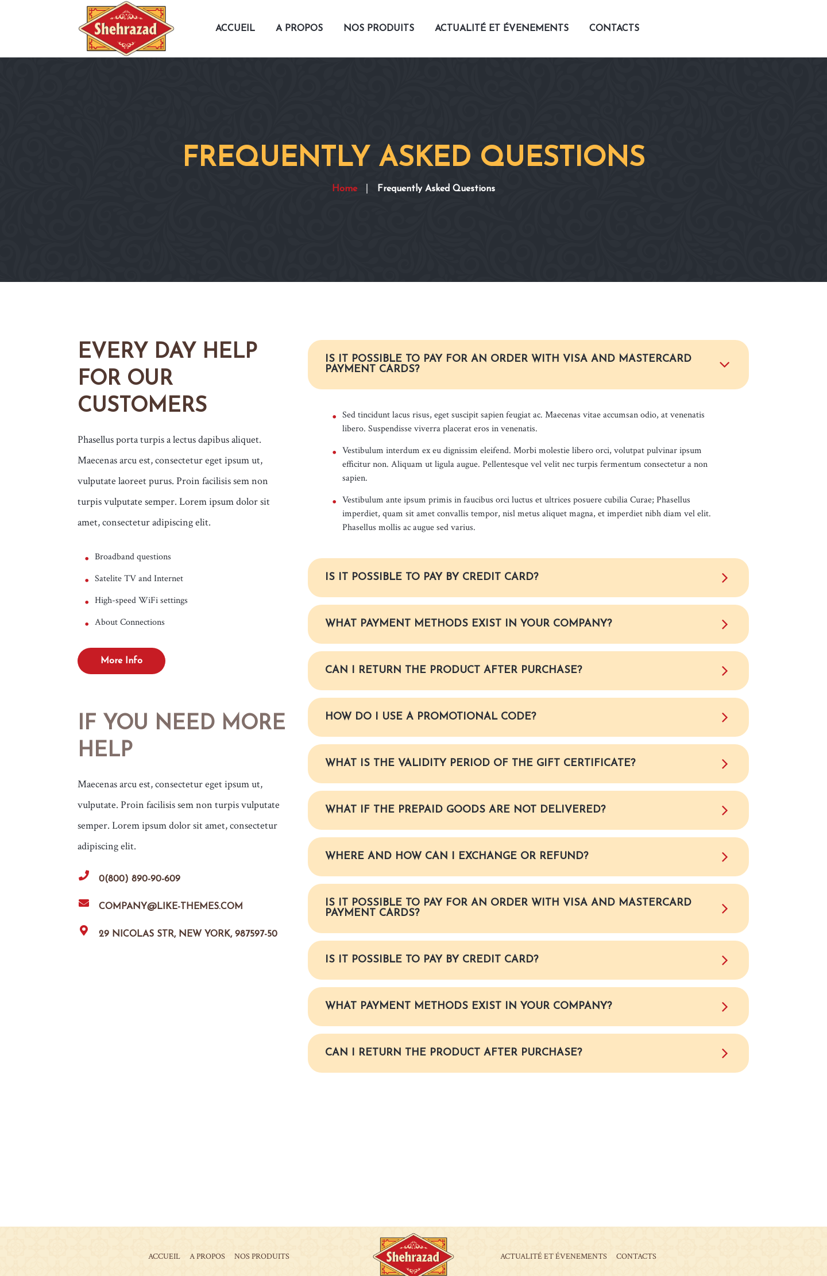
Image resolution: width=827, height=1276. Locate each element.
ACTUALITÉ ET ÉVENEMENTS (553, 1255)
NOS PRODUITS (261, 1255)
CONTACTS (636, 1255)
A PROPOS (207, 1255)
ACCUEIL (164, 1255)
